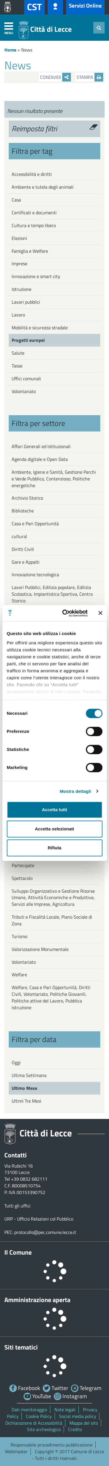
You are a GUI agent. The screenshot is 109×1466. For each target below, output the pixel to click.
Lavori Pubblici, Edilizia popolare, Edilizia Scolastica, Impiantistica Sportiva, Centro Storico (52, 594)
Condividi (55, 77)
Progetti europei (28, 340)
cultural (19, 536)
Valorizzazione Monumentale (40, 949)
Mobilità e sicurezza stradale (40, 327)
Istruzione (21, 289)
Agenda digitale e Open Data (40, 459)
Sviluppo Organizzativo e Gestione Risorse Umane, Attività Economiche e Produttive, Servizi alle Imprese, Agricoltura (53, 897)
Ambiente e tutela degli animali (43, 186)
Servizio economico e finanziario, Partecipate (44, 862)
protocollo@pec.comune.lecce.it (45, 1232)
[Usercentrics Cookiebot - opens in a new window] (64, 613)
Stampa (89, 77)
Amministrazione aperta (37, 1300)
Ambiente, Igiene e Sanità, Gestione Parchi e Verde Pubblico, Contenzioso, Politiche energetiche (54, 478)
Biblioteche (23, 510)
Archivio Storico (27, 497)
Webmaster (16, 1451)
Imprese (19, 263)
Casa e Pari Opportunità (35, 523)
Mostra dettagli (75, 791)
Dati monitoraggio (29, 1409)
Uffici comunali (26, 378)
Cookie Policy (39, 1416)
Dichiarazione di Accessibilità (33, 1422)
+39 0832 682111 (29, 1178)
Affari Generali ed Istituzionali (41, 446)
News (26, 49)
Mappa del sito (83, 1422)
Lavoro (18, 314)
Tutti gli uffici (17, 1205)
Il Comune (18, 1252)
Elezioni (19, 238)
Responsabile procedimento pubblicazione (51, 1444)
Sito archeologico (44, 1429)
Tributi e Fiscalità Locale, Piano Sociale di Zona (52, 920)
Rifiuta (54, 847)
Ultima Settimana (29, 1075)
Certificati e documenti (34, 212)
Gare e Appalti (26, 561)
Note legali (65, 1409)
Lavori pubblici (26, 301)
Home (10, 49)
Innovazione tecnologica (35, 574)
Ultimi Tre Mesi (26, 1100)
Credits (75, 1429)
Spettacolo (22, 878)
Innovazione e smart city (36, 276)
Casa (16, 199)
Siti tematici (21, 1347)
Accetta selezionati (54, 828)
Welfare (19, 974)
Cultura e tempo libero (34, 225)
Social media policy (77, 1416)
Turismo (19, 936)
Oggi (16, 1062)
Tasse (17, 365)
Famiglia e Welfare (30, 250)
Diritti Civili (23, 549)
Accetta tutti (54, 809)
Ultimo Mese (24, 1088)
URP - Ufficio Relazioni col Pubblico (38, 1218)
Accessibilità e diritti (32, 174)
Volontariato (24, 391)
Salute (18, 352)
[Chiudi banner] (100, 613)
